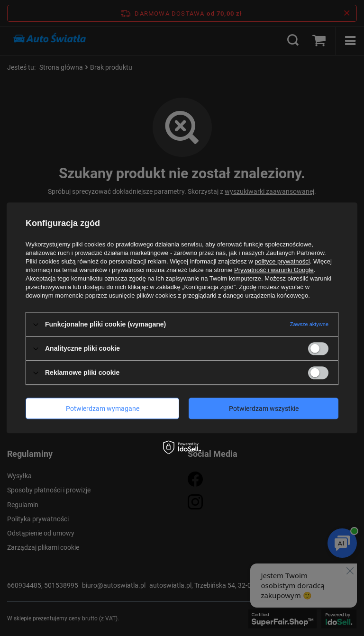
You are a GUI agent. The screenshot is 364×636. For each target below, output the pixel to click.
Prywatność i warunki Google (274, 269)
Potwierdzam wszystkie (264, 408)
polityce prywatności (282, 261)
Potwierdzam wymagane (102, 408)
